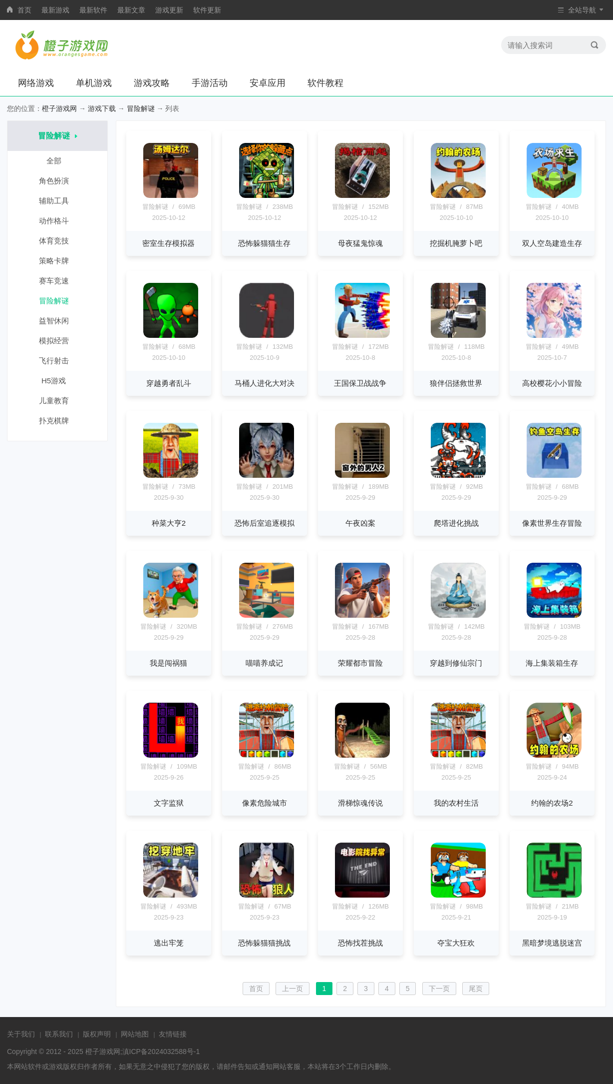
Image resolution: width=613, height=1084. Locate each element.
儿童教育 (57, 400)
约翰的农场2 (552, 803)
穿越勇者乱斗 (168, 383)
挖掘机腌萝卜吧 (456, 243)
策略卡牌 (57, 260)
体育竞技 (57, 240)
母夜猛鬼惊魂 (360, 243)
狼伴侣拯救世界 (456, 383)
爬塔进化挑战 (456, 523)
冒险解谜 (141, 108)
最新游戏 (55, 10)
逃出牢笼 (169, 943)
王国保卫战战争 (360, 383)
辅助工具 (57, 200)
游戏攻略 (152, 83)
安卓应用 (268, 83)
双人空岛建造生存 (552, 243)
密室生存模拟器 (168, 243)
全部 (57, 160)
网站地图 (135, 1034)
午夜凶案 (360, 523)
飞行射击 (57, 360)
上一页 (292, 989)
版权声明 (97, 1034)
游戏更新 (169, 10)
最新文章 (131, 10)
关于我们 (21, 1034)
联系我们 (59, 1034)
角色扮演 (57, 180)
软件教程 (325, 83)
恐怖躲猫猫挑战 (264, 943)
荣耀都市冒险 (360, 663)
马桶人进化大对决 (265, 383)
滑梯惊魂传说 (360, 803)
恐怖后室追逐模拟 (265, 523)
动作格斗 (57, 220)
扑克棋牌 (57, 420)
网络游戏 (36, 83)
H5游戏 (57, 380)
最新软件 (93, 10)
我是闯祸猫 (168, 663)
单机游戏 (94, 83)
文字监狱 (169, 803)
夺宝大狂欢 (456, 943)
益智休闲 (57, 320)
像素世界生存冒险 (552, 523)
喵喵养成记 (264, 663)
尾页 (476, 989)
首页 (24, 10)
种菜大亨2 (169, 523)
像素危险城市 (264, 803)
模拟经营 (57, 340)
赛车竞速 (57, 280)
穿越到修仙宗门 (456, 663)
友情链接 (173, 1034)
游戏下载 (102, 108)
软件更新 (207, 10)
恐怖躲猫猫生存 (264, 243)
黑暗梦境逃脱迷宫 (552, 943)
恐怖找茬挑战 (360, 943)
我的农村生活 (456, 803)
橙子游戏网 (59, 108)
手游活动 (210, 83)
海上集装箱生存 (552, 663)
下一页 (439, 989)
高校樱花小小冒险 (552, 383)
